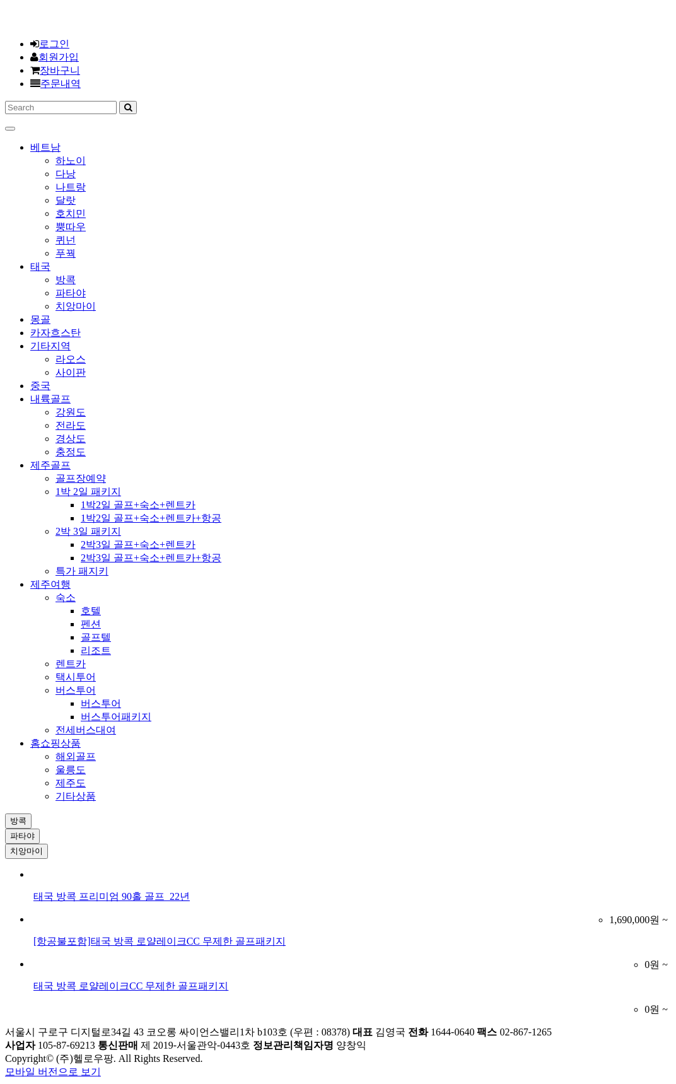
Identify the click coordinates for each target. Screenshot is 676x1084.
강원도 (70, 412)
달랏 (65, 200)
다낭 (65, 173)
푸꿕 (65, 253)
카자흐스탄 (55, 332)
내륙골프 (50, 398)
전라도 (70, 425)
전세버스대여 (85, 730)
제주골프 (50, 465)
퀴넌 (65, 240)
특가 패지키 (81, 571)
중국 (40, 385)
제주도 (70, 783)
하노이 (70, 160)
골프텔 (96, 637)
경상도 (70, 438)
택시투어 (75, 677)
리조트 (96, 650)
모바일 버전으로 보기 (53, 1071)
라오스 (70, 359)
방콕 (65, 279)
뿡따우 (70, 226)
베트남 (45, 147)
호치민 (70, 213)
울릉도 (70, 769)
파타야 (70, 293)
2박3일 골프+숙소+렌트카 (138, 544)
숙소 (65, 597)
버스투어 (75, 690)
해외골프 (75, 756)
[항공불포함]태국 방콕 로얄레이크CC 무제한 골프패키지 (159, 941)
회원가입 (58, 57)
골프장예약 (80, 478)
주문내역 (60, 83)
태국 (40, 266)
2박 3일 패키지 (88, 531)
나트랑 (70, 187)
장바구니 (60, 70)
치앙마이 (75, 306)
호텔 (91, 610)
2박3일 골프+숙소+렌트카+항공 (151, 557)
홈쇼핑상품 (55, 743)
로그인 (54, 43)
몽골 (40, 319)
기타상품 (75, 796)
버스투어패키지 (116, 716)
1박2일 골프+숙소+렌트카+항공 (151, 518)
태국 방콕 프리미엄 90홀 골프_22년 (111, 896)
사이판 (70, 372)
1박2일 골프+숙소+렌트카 (138, 504)
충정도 (70, 451)
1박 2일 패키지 (88, 491)
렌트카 (70, 663)
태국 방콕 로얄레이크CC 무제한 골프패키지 (130, 986)
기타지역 (50, 346)
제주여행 (50, 584)
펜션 (91, 624)
